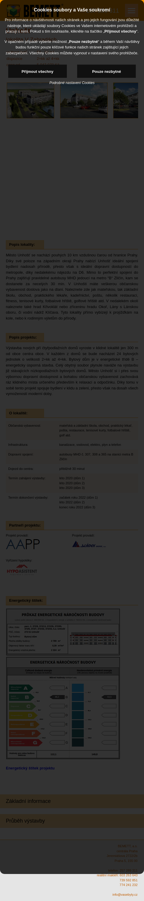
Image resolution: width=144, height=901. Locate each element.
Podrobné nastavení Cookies (71, 83)
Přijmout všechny (37, 71)
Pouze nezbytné (106, 71)
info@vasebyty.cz (125, 894)
